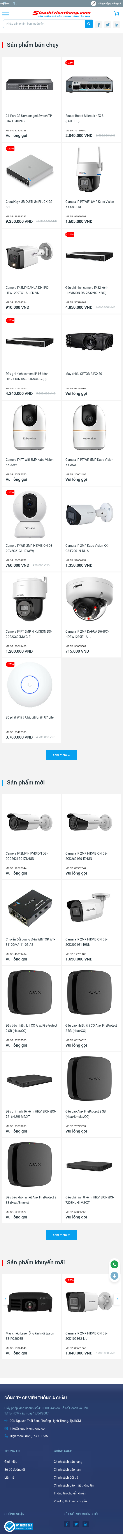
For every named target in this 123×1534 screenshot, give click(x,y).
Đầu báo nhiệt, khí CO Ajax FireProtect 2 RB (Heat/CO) (91, 1028)
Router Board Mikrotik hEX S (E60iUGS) (84, 118)
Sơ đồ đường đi (14, 1469)
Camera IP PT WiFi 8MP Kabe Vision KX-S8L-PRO (89, 204)
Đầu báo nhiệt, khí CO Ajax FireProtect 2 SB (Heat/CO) (31, 1028)
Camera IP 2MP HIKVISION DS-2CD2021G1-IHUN (86, 942)
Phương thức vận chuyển (70, 1501)
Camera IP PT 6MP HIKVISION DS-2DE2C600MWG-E (29, 634)
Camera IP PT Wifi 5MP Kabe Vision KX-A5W (89, 462)
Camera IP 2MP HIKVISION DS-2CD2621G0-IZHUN (86, 856)
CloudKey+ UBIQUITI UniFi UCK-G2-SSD (29, 204)
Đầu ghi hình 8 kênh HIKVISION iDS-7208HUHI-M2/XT (89, 1200)
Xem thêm (61, 755)
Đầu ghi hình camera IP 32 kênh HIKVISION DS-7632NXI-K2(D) (86, 290)
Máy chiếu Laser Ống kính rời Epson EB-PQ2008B (30, 1336)
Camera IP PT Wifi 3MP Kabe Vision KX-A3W (29, 462)
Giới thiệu (10, 1461)
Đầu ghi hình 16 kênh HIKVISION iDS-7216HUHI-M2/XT (31, 1114)
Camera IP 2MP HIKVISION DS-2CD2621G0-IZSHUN (27, 856)
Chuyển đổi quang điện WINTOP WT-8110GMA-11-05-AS (30, 942)
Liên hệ (9, 1477)
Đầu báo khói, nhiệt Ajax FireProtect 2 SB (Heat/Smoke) (31, 1200)
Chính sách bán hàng (68, 1461)
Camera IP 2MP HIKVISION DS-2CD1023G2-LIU (86, 1336)
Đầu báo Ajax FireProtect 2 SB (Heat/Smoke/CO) (85, 1114)
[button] (5, 1299)
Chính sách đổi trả (66, 1477)
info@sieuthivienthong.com (20, 3)
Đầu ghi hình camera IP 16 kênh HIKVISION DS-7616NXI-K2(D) (27, 376)
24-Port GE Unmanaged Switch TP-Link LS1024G (29, 118)
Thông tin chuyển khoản (70, 1493)
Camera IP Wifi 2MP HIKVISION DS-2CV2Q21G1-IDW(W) (29, 548)
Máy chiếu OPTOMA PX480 (83, 374)
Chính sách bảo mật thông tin (74, 1485)
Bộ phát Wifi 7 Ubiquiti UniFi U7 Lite (30, 717)
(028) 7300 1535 (53, 3)
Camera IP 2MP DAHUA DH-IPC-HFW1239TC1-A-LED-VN (27, 290)
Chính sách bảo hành (68, 1469)
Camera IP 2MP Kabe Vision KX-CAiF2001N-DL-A (87, 548)
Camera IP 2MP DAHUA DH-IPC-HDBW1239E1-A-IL (87, 634)
